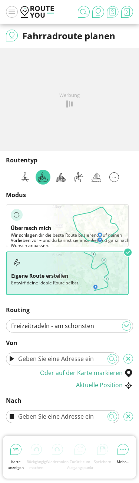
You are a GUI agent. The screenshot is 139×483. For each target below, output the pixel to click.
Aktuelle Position (104, 385)
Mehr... (123, 454)
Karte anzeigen (16, 457)
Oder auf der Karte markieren (86, 373)
